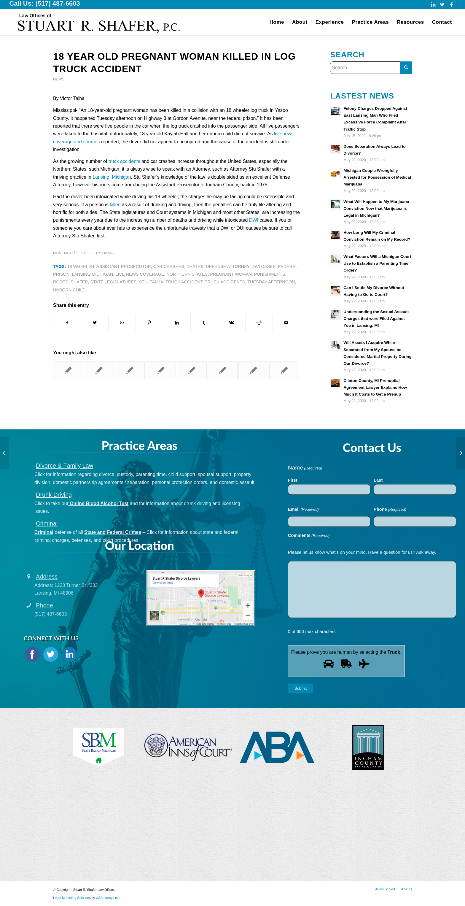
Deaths (195, 266)
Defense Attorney (227, 266)
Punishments (269, 274)
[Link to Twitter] (442, 4)
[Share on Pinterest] (149, 322)
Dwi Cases (264, 266)
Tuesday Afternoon (271, 282)
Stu (143, 282)
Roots (60, 282)
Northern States (187, 274)
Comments (309, 583)
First (292, 527)
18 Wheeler (80, 266)
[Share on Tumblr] (204, 322)
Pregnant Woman (230, 274)
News (58, 79)
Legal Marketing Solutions (72, 897)
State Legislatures (113, 282)
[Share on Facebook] (67, 322)
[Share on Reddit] (259, 322)
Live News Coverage (139, 274)
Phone (390, 557)
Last (378, 527)
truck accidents (124, 161)
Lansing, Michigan (112, 177)
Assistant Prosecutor (123, 266)
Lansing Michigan (92, 274)
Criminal (47, 554)
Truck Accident (184, 282)
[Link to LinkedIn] (433, 4)
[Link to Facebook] (451, 4)
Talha (156, 282)
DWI (253, 220)
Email (303, 557)
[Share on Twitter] (94, 322)
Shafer (79, 282)
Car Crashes (168, 266)
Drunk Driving (54, 525)
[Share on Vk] (231, 322)
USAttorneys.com (108, 897)
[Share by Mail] (286, 322)
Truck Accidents (225, 282)
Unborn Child (69, 290)
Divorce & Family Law (64, 497)
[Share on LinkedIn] (176, 322)
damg (108, 253)
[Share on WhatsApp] (122, 322)
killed (115, 204)
